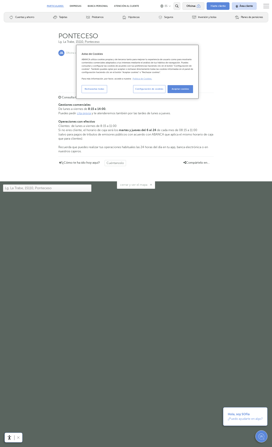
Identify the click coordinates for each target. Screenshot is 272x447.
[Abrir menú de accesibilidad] (9, 437)
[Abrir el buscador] (173, 6)
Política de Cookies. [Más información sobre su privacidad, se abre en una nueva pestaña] (142, 79)
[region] (137, 72)
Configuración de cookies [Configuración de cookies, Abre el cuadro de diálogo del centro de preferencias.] (149, 89)
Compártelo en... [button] (196, 162)
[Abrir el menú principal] (264, 6)
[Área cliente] (240, 6)
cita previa (84, 113)
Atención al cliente (126, 6)
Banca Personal (98, 6)
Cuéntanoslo (115, 163)
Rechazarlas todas (94, 89)
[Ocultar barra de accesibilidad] (18, 437)
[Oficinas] (190, 6)
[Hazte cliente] (214, 6)
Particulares (55, 6)
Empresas (76, 6)
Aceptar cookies (180, 89)
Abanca (9, 5)
